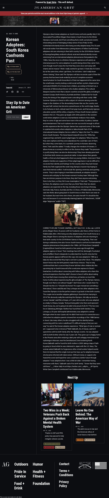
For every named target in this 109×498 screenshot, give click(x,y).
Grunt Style (51, 2)
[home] (54, 8)
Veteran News (14, 66)
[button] (3, 7)
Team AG (9, 88)
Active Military (15, 72)
